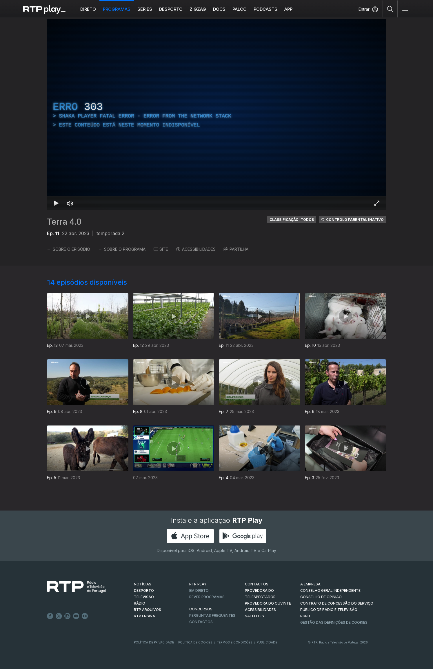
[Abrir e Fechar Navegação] (405, 9)
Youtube (76, 616)
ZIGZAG (198, 9)
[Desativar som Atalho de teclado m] (70, 203)
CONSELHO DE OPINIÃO (321, 597)
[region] (216, 114)
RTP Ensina (144, 616)
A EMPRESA (310, 584)
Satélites (254, 616)
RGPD (305, 616)
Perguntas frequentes (212, 615)
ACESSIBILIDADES (196, 249)
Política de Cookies (195, 642)
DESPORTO (144, 590)
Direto (88, 9)
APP (288, 9)
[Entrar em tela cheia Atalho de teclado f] (377, 203)
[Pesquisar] (390, 8)
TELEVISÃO (144, 597)
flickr (85, 616)
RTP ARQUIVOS (147, 609)
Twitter (59, 616)
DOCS (219, 9)
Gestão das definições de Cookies (333, 622)
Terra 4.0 (64, 222)
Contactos (201, 622)
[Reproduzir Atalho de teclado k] (56, 203)
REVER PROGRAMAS (207, 597)
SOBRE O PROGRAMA (121, 249)
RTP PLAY (198, 584)
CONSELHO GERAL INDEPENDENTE (330, 590)
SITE (161, 249)
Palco (239, 9)
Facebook (50, 616)
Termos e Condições (234, 642)
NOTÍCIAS (142, 584)
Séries (144, 9)
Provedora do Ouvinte (268, 603)
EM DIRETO (199, 590)
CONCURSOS (200, 609)
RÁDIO (139, 603)
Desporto (171, 9)
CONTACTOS (256, 584)
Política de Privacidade (154, 642)
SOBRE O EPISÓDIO (68, 249)
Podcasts (265, 9)
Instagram (67, 616)
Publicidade (267, 642)
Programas (116, 9)
